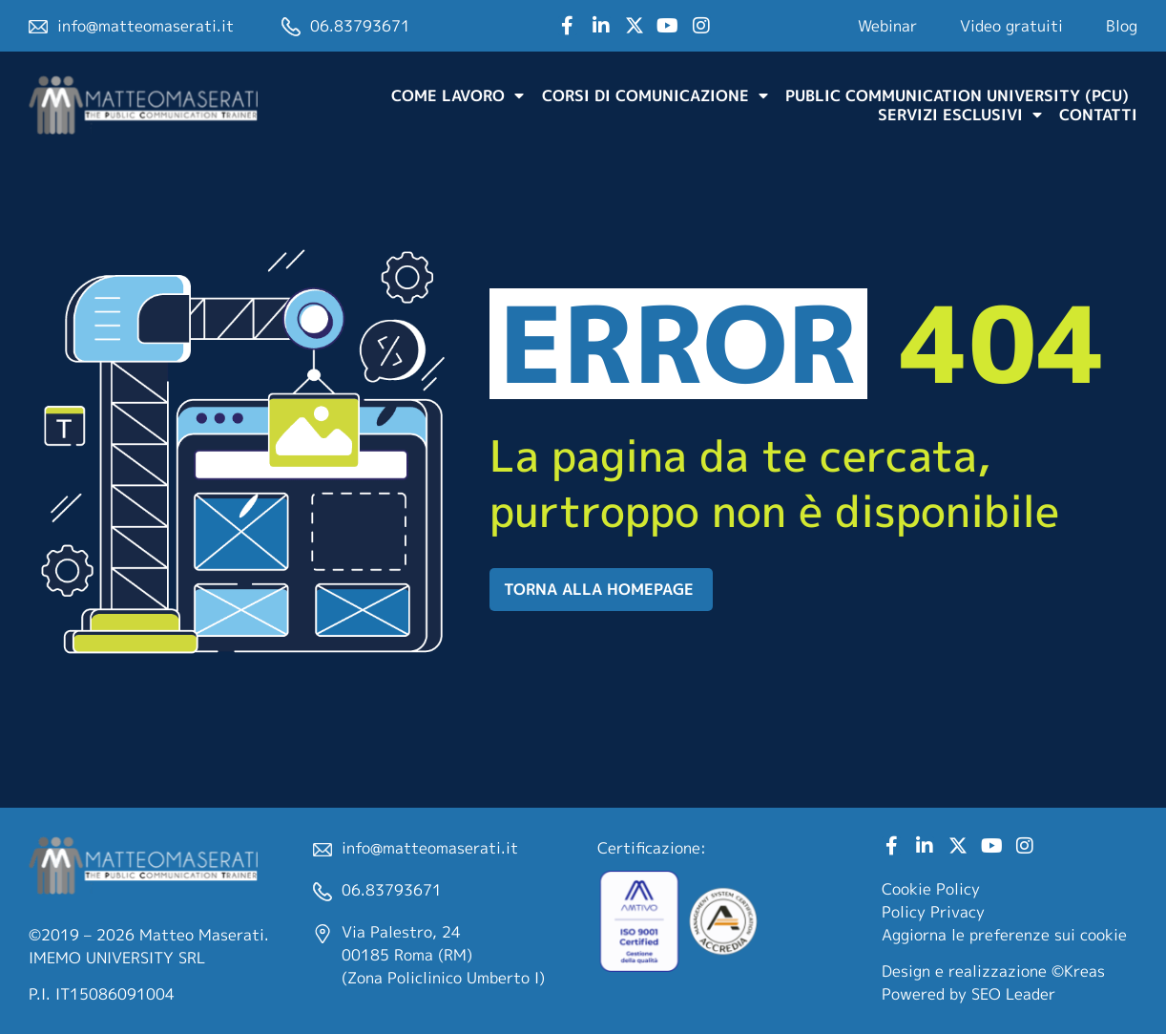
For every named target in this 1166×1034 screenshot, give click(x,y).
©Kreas (1078, 970)
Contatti (1098, 114)
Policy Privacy (933, 911)
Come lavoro (457, 95)
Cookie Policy (931, 888)
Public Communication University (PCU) (957, 95)
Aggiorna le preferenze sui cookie (1004, 934)
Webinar (887, 25)
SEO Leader (1013, 993)
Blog (1121, 25)
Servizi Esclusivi (960, 114)
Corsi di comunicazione (655, 95)
